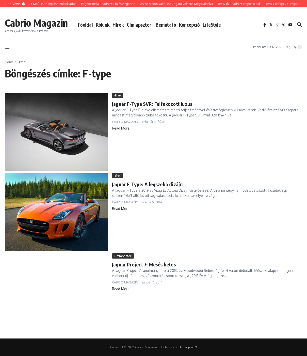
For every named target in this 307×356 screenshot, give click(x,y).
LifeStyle (212, 25)
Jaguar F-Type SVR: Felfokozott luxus (152, 104)
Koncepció (189, 25)
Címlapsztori (140, 25)
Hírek (118, 25)
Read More (120, 128)
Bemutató (166, 25)
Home (9, 62)
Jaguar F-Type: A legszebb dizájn (147, 184)
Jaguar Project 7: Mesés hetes (144, 264)
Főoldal (85, 25)
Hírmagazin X (188, 347)
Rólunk (103, 25)
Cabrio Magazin (36, 23)
